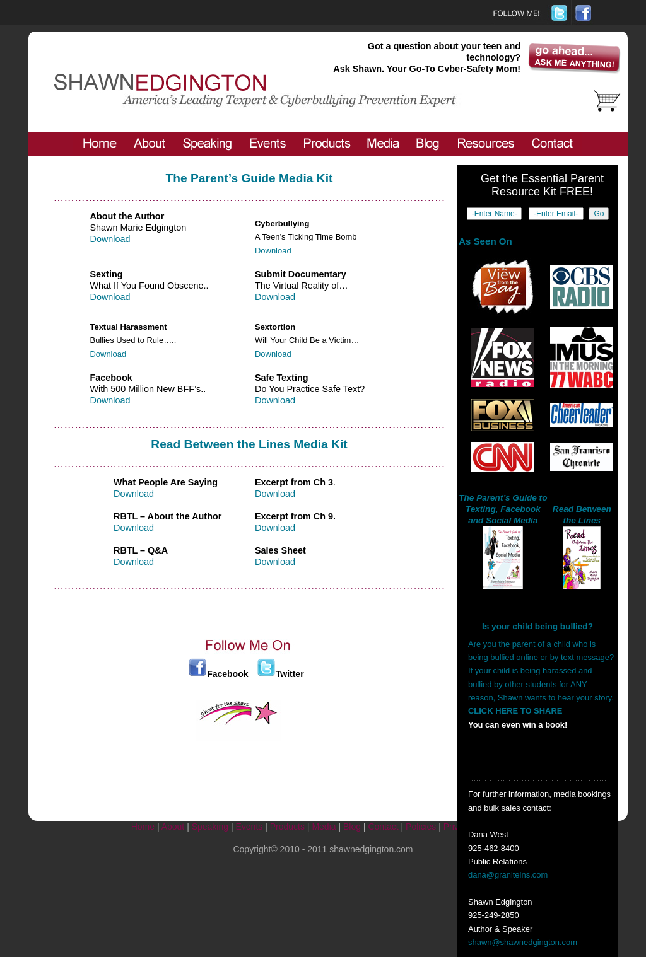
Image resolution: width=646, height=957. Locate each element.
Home (143, 826)
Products (287, 826)
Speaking (210, 826)
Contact (383, 826)
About (173, 826)
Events (248, 826)
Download (110, 239)
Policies (421, 826)
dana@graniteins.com (508, 874)
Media (324, 826)
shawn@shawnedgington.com (522, 942)
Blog (352, 826)
